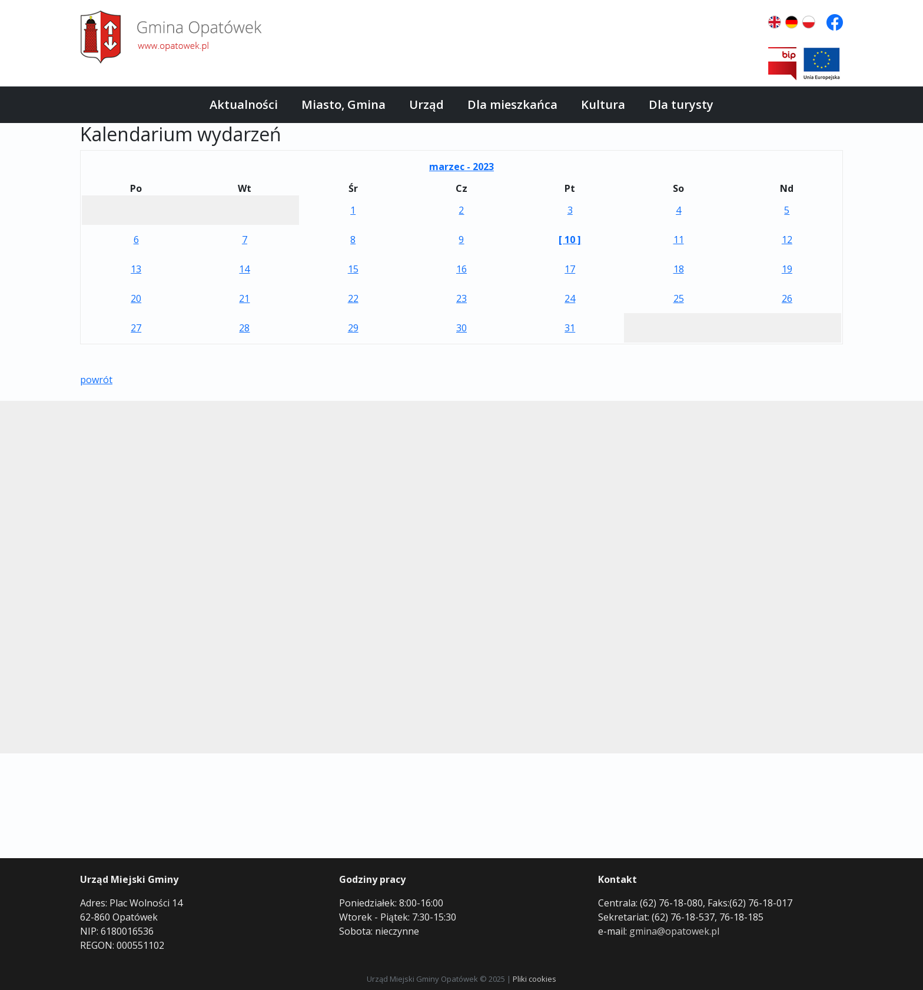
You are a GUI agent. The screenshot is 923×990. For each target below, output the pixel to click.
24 (570, 298)
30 (461, 327)
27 (136, 327)
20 (136, 298)
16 (461, 269)
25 (678, 298)
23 (461, 298)
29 (353, 327)
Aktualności (244, 104)
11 (678, 239)
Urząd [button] (426, 104)
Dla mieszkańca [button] (512, 104)
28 (244, 327)
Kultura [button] (603, 104)
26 (787, 298)
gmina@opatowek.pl (674, 931)
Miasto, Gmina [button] (343, 104)
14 (244, 269)
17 (570, 269)
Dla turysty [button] (681, 104)
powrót (96, 379)
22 (353, 298)
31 (570, 327)
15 (353, 269)
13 (136, 269)
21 (244, 298)
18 (678, 269)
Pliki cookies (534, 979)
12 (787, 239)
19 (787, 269)
